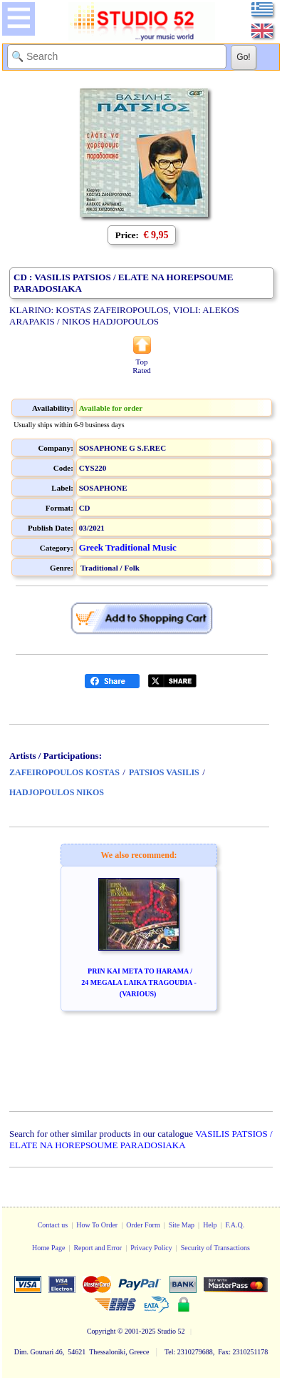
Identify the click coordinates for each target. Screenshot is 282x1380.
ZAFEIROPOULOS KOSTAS (64, 772)
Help (209, 1225)
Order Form (143, 1225)
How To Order (97, 1225)
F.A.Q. (235, 1225)
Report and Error (97, 1248)
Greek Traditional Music (128, 547)
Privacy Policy (151, 1248)
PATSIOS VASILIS (164, 772)
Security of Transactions (215, 1248)
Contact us (53, 1225)
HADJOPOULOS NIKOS (56, 792)
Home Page (48, 1248)
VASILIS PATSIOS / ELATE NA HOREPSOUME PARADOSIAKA (141, 1139)
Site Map (181, 1225)
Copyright (101, 1331)
